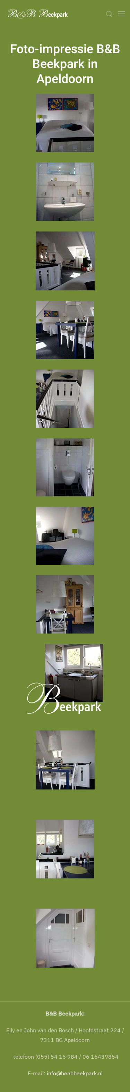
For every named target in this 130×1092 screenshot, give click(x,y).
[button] (109, 14)
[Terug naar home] (40, 14)
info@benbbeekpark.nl (75, 1073)
